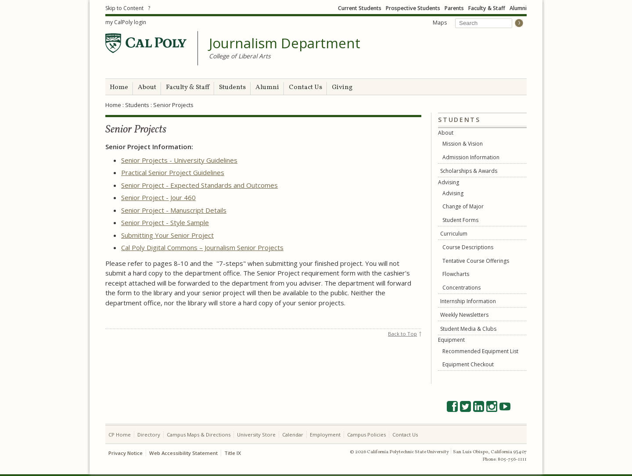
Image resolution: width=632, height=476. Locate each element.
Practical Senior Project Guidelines (172, 172)
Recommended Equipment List (480, 351)
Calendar (292, 434)
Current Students (359, 8)
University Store (256, 434)
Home (119, 87)
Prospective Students (413, 8)
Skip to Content (124, 8)
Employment (325, 434)
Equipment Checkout (468, 364)
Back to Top (402, 333)
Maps (440, 22)
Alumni (518, 8)
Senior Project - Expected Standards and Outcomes (199, 185)
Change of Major (463, 206)
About (147, 87)
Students (232, 87)
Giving (342, 87)
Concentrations (461, 287)
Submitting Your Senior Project (167, 235)
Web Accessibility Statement (183, 453)
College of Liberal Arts (240, 56)
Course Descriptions (467, 247)
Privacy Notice (125, 453)
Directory (148, 434)
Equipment (451, 340)
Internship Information (468, 301)
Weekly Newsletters (464, 315)
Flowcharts (455, 274)
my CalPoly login (125, 22)
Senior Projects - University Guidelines (179, 160)
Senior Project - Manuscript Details (173, 210)
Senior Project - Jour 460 (158, 197)
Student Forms (460, 220)
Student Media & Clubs (468, 329)
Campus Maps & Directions (198, 434)
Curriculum (453, 233)
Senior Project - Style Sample (165, 222)
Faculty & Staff (486, 8)
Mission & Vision (462, 143)
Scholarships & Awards (468, 171)
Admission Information (470, 157)
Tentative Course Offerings (475, 261)
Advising (448, 182)
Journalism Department (284, 43)
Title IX (232, 453)
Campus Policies (366, 434)
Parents (454, 8)
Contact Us (305, 87)
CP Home (119, 434)
